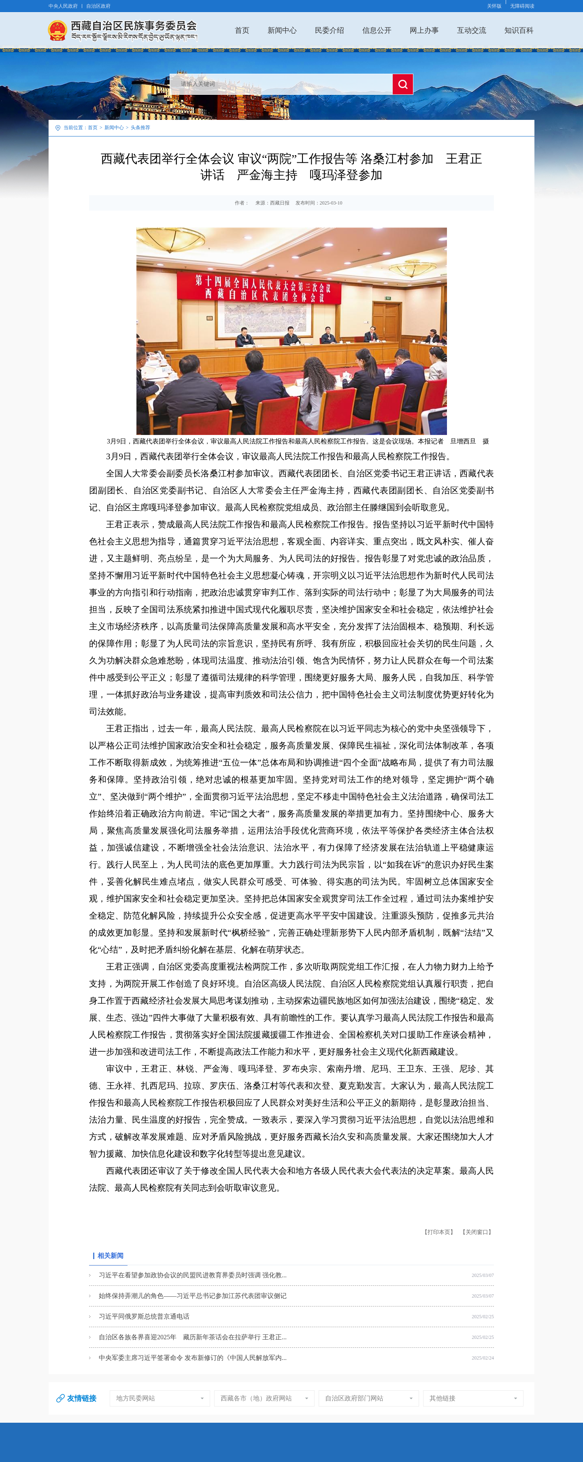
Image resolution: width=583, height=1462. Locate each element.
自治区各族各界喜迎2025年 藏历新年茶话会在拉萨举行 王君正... (193, 1337)
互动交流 (471, 30)
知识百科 (519, 30)
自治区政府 (98, 6)
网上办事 (424, 30)
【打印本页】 (439, 1232)
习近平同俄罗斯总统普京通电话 (144, 1316)
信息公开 (377, 30)
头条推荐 (140, 127)
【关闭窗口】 (477, 1232)
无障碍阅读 (522, 6)
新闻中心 (282, 30)
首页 (242, 30)
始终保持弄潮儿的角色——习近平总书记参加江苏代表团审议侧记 (193, 1295)
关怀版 (494, 6)
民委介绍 (329, 30)
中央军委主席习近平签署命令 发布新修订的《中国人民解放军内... (193, 1357)
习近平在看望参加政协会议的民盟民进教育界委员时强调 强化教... (193, 1275)
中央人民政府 (63, 6)
